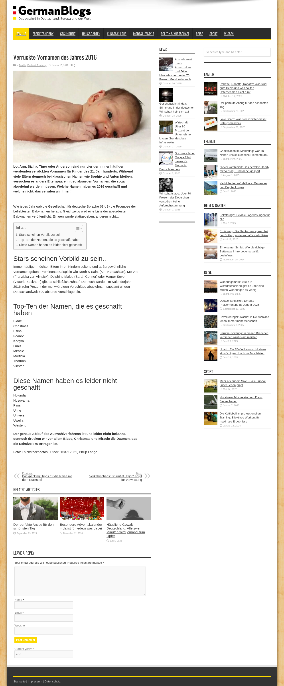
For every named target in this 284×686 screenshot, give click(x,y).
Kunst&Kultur (116, 33)
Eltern (26, 176)
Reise (199, 33)
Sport (213, 33)
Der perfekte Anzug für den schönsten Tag (33, 526)
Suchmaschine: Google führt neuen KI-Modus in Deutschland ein (177, 161)
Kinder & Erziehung (36, 65)
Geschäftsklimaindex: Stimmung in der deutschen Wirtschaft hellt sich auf (176, 107)
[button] (76, 228)
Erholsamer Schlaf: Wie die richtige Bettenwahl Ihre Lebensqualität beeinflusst (242, 251)
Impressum (35, 681)
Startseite (19, 681)
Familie (21, 33)
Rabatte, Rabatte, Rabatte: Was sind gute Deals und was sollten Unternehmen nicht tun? (243, 88)
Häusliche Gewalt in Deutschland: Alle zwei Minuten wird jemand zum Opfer (125, 530)
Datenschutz (52, 681)
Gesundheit (67, 33)
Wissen (229, 33)
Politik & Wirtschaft (175, 33)
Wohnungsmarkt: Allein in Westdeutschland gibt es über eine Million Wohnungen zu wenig (242, 285)
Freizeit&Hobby (43, 33)
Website (19, 625)
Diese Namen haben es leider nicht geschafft (50, 245)
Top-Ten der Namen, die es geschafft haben (49, 240)
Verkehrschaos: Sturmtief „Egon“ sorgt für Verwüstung (115, 477)
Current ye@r (24, 648)
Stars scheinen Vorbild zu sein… (42, 234)
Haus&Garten (91, 33)
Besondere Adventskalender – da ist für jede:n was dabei (81, 526)
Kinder (77, 171)
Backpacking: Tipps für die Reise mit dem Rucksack (49, 477)
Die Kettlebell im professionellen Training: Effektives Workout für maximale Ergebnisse (240, 417)
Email (18, 612)
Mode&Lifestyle (143, 33)
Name (18, 599)
